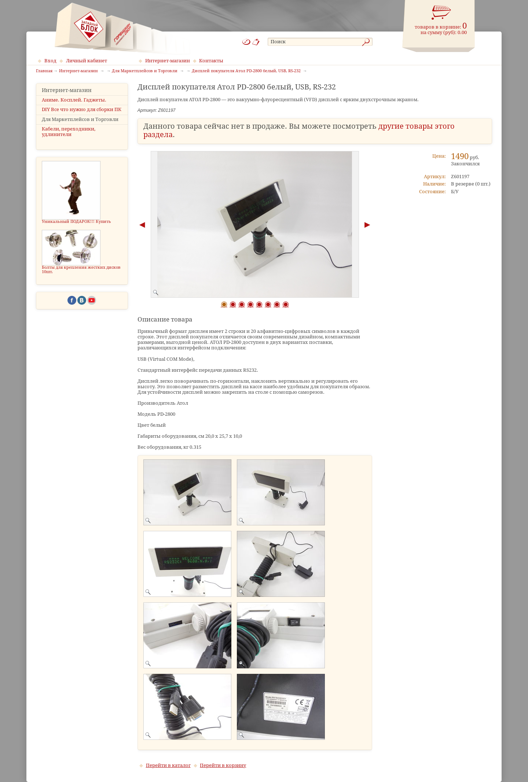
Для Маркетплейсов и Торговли (80, 119)
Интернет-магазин (167, 60)
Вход (50, 60)
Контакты (211, 60)
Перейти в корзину (223, 765)
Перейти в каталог (168, 765)
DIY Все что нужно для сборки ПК (81, 109)
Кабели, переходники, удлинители (68, 131)
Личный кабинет (86, 60)
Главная (44, 71)
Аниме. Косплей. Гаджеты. (74, 100)
